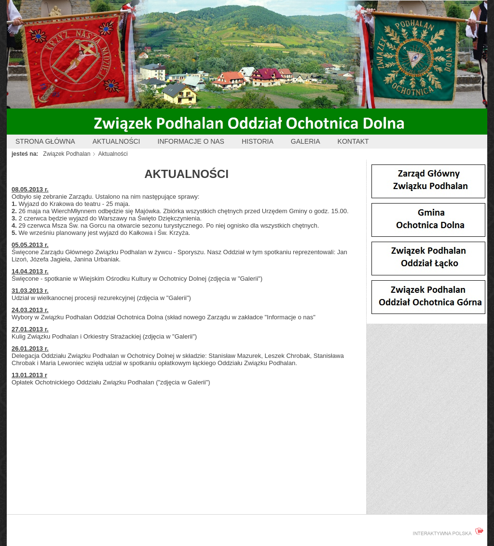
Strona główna (45, 141)
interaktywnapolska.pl (446, 531)
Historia (258, 141)
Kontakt (353, 141)
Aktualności (116, 141)
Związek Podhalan (66, 153)
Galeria (305, 141)
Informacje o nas (191, 141)
